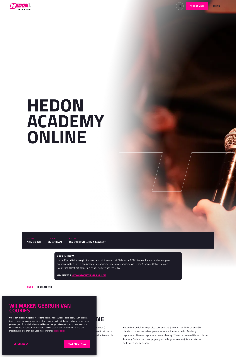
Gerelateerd (44, 287)
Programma (197, 6)
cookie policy (59, 330)
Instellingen (21, 344)
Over (30, 287)
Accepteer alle (77, 344)
